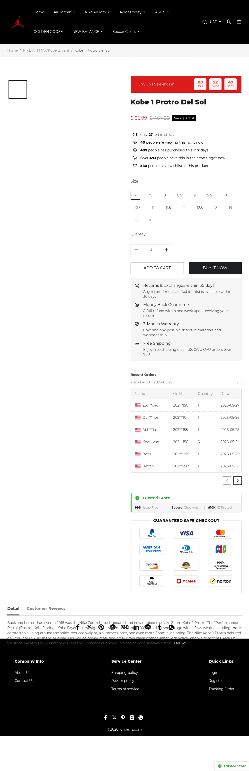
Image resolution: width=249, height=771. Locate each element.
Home (39, 12)
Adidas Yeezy (131, 12)
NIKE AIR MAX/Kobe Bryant (46, 50)
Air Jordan (62, 12)
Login (213, 708)
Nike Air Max (95, 12)
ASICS (160, 12)
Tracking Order (221, 724)
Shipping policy (124, 708)
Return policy (122, 716)
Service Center (126, 696)
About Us (22, 708)
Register (216, 716)
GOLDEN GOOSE (48, 31)
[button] (10, 95)
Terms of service (125, 724)
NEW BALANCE (85, 31)
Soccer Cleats (124, 31)
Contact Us (24, 716)
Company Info (29, 696)
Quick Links (221, 696)
